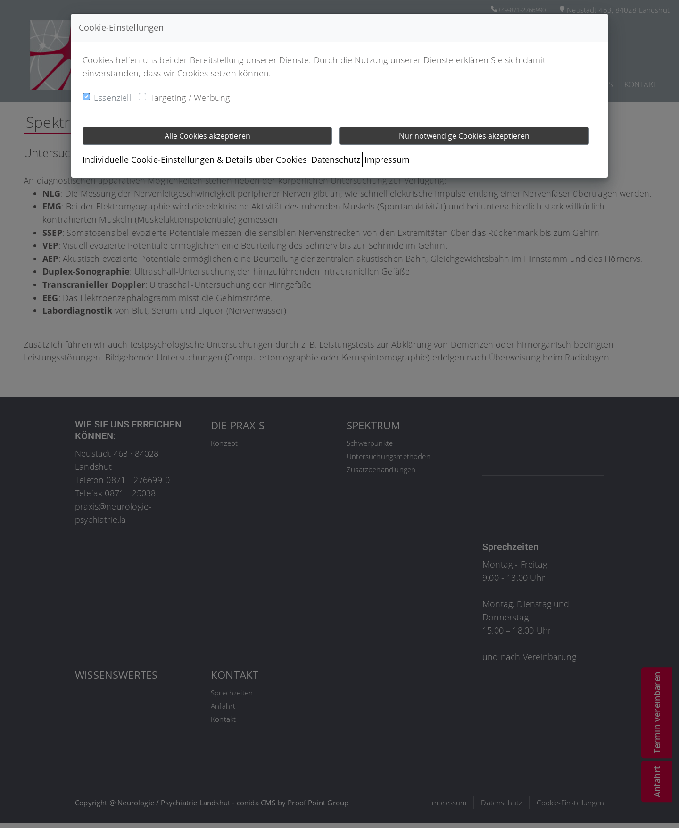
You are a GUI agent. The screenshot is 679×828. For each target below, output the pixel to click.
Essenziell (112, 97)
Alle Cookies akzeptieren (207, 136)
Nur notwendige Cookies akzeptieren (464, 136)
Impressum (387, 159)
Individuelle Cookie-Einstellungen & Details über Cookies (195, 159)
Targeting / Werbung (190, 97)
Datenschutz (335, 159)
